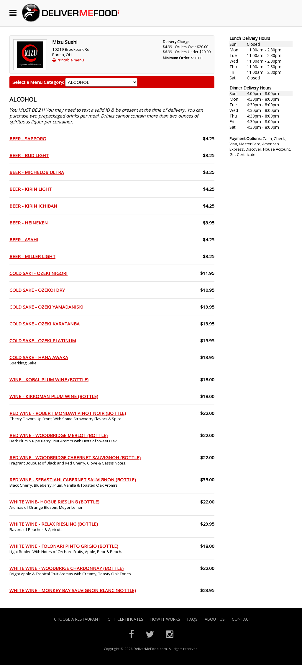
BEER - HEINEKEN (28, 223)
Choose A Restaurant (77, 619)
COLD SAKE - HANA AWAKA (38, 357)
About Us (215, 619)
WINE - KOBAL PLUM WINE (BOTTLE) (48, 379)
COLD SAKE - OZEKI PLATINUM (42, 340)
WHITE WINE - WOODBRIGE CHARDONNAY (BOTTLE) (66, 568)
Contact (241, 619)
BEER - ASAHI (23, 239)
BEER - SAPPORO (27, 138)
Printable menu (70, 60)
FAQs (192, 619)
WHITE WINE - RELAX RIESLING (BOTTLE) (53, 524)
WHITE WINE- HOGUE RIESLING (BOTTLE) (54, 502)
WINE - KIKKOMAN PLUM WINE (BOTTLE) (53, 396)
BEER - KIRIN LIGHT (30, 189)
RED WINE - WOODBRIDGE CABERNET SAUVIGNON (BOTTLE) (75, 457)
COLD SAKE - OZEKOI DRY (37, 290)
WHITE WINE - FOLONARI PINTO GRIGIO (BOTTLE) (63, 546)
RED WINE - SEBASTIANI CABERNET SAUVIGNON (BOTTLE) (72, 480)
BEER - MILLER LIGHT (32, 256)
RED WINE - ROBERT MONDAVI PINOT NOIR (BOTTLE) (67, 413)
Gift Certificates (125, 619)
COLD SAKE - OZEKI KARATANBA (44, 324)
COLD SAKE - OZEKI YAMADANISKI (46, 307)
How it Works (165, 619)
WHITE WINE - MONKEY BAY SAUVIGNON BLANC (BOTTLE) (72, 590)
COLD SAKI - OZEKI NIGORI (38, 273)
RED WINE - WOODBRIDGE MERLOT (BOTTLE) (58, 435)
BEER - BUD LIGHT (29, 155)
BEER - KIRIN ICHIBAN (33, 206)
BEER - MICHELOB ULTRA (36, 172)
